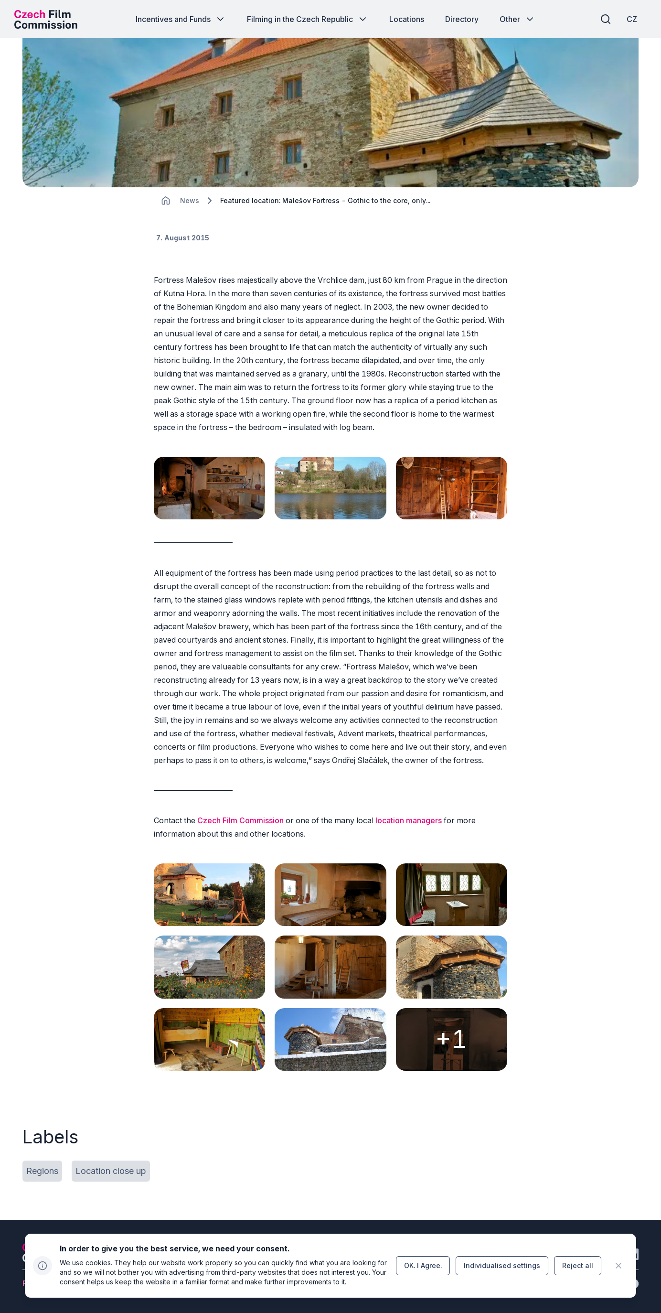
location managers (408, 820)
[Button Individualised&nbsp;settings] (502, 1265)
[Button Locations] (407, 19)
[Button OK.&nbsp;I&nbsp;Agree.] (423, 1265)
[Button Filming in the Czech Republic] (307, 19)
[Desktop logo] (45, 19)
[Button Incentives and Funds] (180, 19)
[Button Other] (517, 19)
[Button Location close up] (110, 1171)
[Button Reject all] (577, 1265)
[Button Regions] (42, 1171)
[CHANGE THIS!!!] (165, 200)
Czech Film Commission (240, 820)
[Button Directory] (462, 19)
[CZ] (632, 19)
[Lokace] (189, 201)
